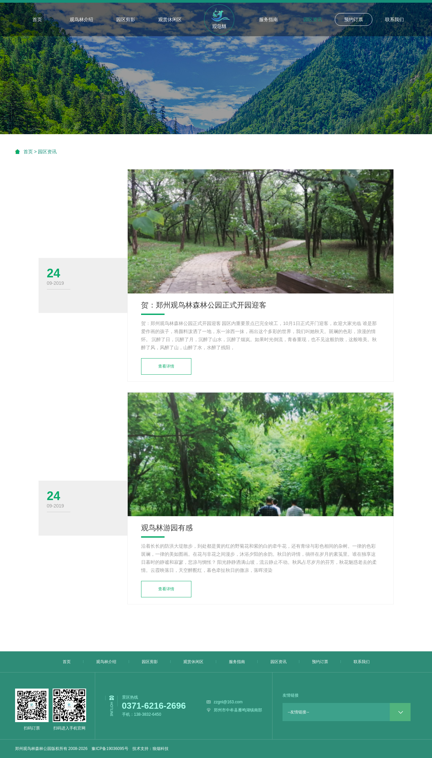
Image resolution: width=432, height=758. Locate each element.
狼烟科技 (160, 748)
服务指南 (268, 19)
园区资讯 (312, 19)
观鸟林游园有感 (167, 528)
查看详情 (166, 366)
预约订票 (353, 19)
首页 (37, 19)
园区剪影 (125, 19)
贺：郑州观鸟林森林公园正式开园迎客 (203, 305)
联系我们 (394, 19)
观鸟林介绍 (81, 19)
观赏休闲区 (170, 19)
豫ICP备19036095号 (109, 748)
